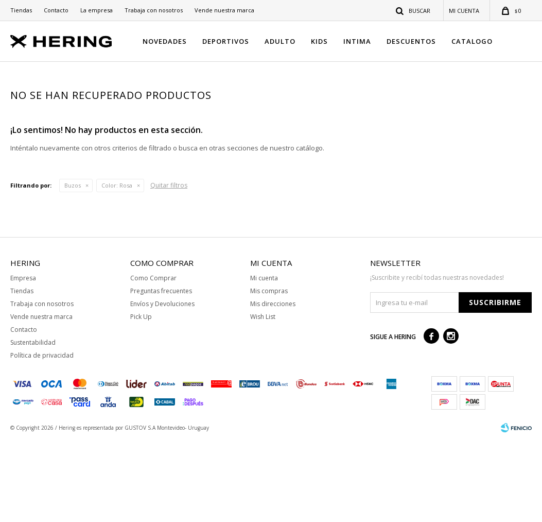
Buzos (72, 267)
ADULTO (280, 41)
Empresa (23, 359)
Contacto (56, 10)
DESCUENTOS (411, 41)
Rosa (116, 267)
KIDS (319, 41)
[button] (414, 10)
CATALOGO (472, 41)
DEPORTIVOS (225, 41)
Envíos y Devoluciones (162, 385)
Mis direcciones (272, 385)
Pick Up (141, 398)
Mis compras (269, 372)
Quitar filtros (168, 266)
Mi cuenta (264, 359)
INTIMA (357, 41)
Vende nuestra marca (224, 10)
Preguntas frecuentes (161, 372)
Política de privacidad (42, 436)
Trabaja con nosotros (154, 10)
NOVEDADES (165, 41)
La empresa (96, 10)
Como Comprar (153, 359)
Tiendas (21, 10)
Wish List (262, 398)
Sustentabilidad (33, 423)
